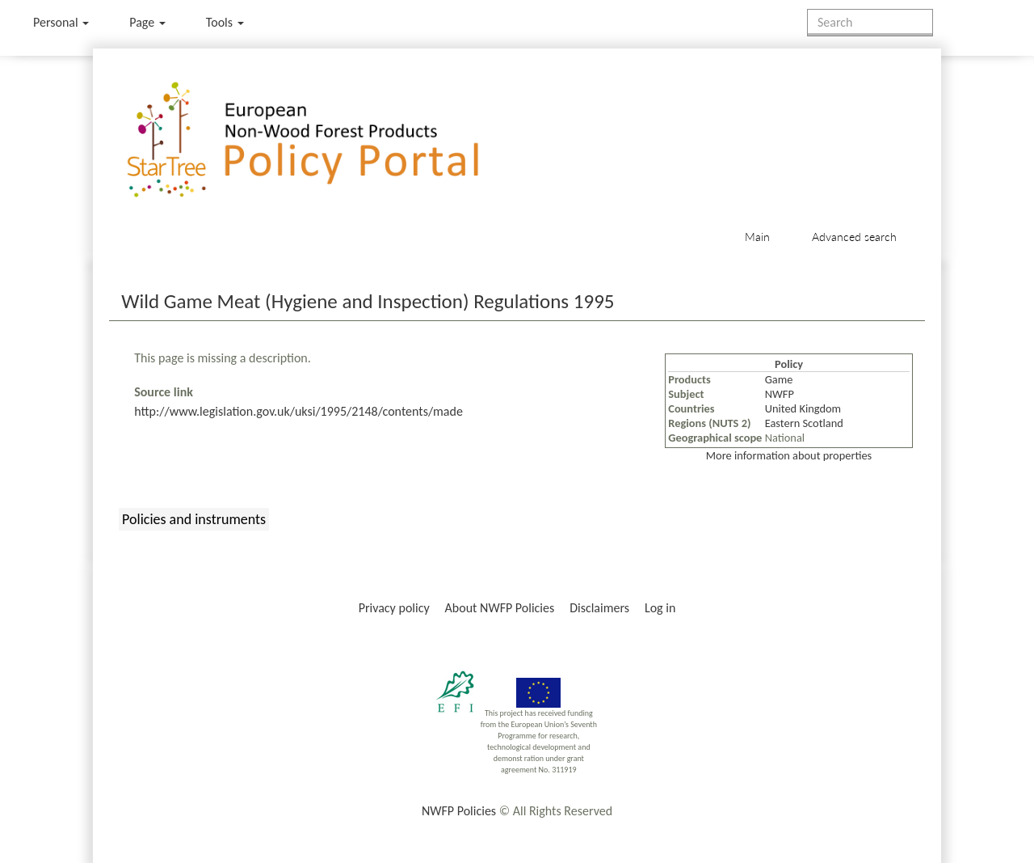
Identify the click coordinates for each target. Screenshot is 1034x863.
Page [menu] (147, 22)
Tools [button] (225, 22)
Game (779, 379)
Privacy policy (394, 608)
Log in (660, 608)
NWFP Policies (459, 811)
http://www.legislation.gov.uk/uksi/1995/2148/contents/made (298, 411)
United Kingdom (803, 408)
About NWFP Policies (500, 608)
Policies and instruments (194, 519)
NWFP (779, 394)
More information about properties (789, 455)
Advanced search (854, 236)
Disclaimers (599, 608)
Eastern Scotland (804, 423)
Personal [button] (61, 22)
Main (757, 236)
